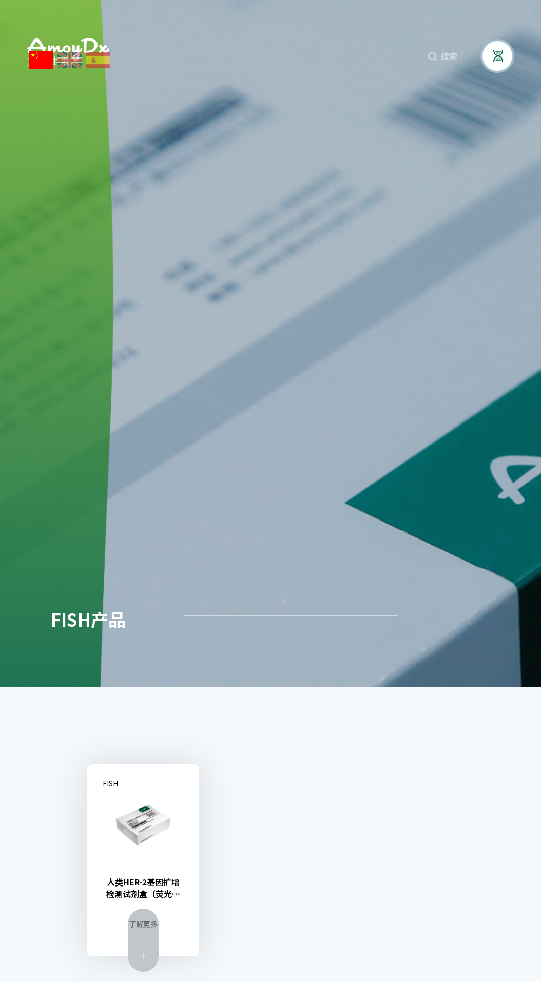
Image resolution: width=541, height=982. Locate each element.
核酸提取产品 (453, 615)
